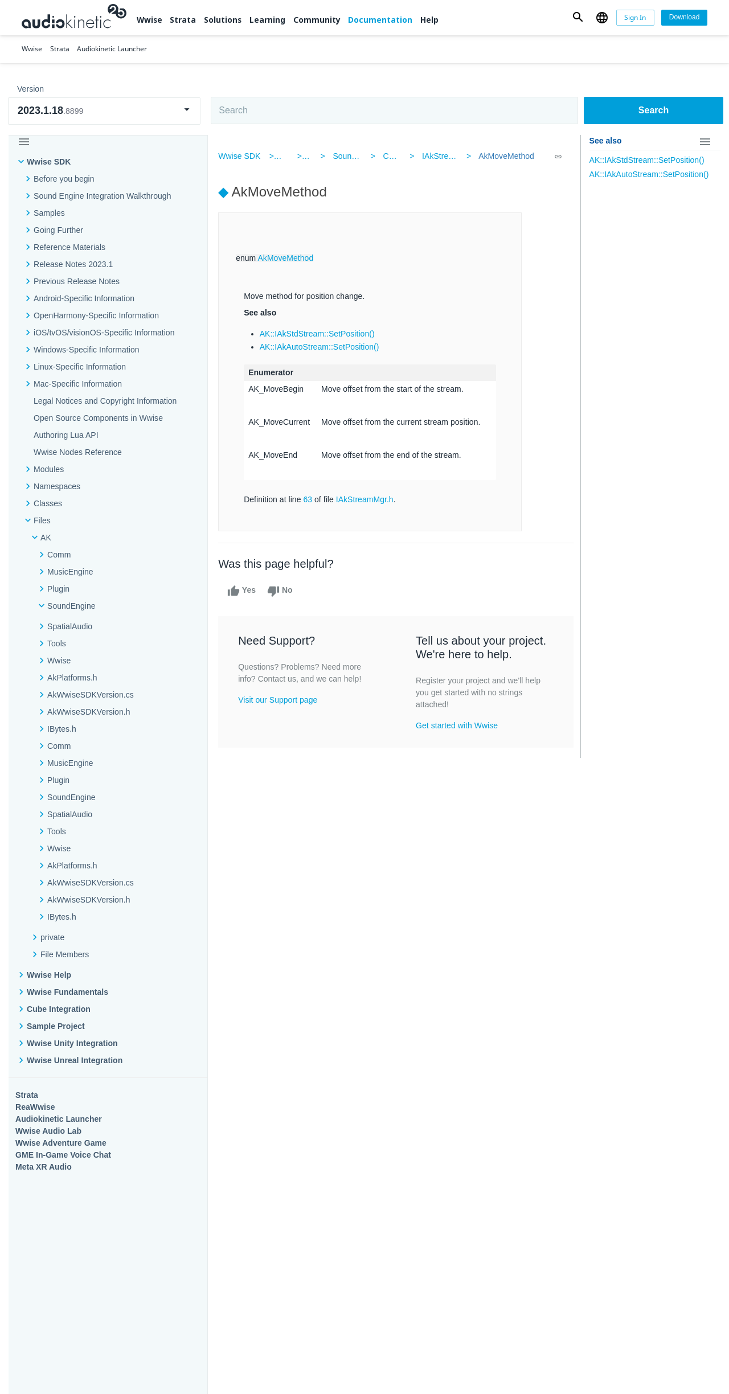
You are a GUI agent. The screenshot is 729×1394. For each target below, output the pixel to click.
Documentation (380, 19)
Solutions (222, 19)
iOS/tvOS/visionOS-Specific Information (104, 332)
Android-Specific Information (84, 298)
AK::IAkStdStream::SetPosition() (320, 333)
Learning (267, 19)
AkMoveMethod (505, 156)
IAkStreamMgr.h (450, 156)
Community (317, 19)
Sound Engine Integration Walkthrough (102, 195)
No (283, 591)
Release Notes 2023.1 (73, 264)
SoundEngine (359, 156)
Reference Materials (69, 247)
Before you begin (64, 178)
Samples (49, 213)
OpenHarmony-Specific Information (96, 315)
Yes (245, 591)
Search (653, 110)
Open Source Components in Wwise (98, 418)
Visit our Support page (281, 699)
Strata (183, 19)
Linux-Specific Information (80, 366)
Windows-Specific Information (87, 349)
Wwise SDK (49, 161)
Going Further (58, 230)
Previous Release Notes (77, 281)
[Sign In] (635, 18)
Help (429, 19)
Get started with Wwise (457, 725)
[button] (578, 17)
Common (399, 156)
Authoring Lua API (66, 435)
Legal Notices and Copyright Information (105, 400)
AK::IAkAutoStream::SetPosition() (322, 346)
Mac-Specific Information (78, 383)
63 (311, 499)
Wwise (149, 19)
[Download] (684, 18)
